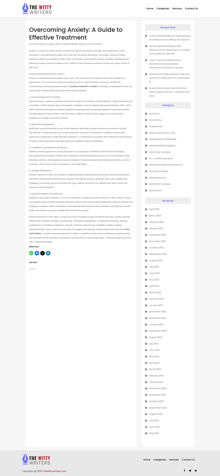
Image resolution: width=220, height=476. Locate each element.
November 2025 (157, 241)
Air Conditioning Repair (161, 158)
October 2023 (156, 401)
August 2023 (155, 414)
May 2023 (154, 433)
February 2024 (156, 375)
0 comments (95, 44)
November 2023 (157, 394)
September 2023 (158, 407)
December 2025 (157, 234)
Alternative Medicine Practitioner (166, 164)
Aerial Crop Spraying (159, 151)
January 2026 (156, 228)
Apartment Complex (160, 183)
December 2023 (157, 388)
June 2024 (154, 349)
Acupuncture (156, 126)
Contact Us (191, 8)
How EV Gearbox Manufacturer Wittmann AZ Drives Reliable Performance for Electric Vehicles (166, 64)
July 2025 (154, 266)
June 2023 (154, 426)
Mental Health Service (74, 44)
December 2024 (157, 311)
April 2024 (154, 362)
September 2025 (158, 254)
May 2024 (154, 356)
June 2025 (154, 273)
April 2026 (154, 209)
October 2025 (156, 247)
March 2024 (155, 369)
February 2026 (156, 222)
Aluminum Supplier (158, 171)
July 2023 (154, 420)
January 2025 (156, 305)
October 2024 (156, 324)
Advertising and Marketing (162, 139)
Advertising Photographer (162, 145)
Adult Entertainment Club (162, 132)
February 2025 (156, 298)
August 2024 (155, 337)
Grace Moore (39, 44)
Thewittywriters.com (54, 471)
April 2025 (154, 285)
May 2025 (154, 279)
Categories (162, 8)
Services (177, 8)
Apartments (155, 190)
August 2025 (155, 260)
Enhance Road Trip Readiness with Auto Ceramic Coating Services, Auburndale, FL (169, 78)
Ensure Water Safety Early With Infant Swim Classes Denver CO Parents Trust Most (169, 92)
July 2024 (154, 343)
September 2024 (158, 330)
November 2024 (157, 318)
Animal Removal (157, 177)
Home (149, 8)
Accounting (155, 119)
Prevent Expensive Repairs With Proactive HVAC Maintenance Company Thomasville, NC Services (170, 50)
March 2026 (155, 215)
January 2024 (156, 382)
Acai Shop (154, 113)
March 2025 (155, 292)
